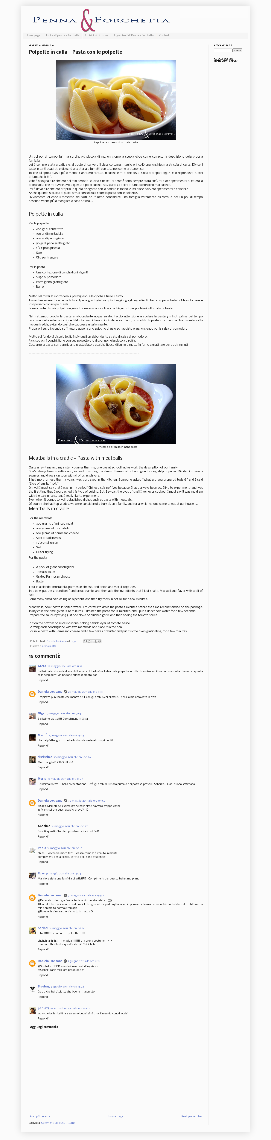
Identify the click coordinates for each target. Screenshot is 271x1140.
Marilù (42, 735)
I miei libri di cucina (96, 35)
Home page (33, 35)
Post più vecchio (192, 1116)
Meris (42, 778)
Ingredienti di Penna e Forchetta (134, 35)
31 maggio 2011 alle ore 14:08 (63, 873)
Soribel (43, 928)
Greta (42, 666)
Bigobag (44, 986)
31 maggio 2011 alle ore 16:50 (86, 895)
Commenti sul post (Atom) (58, 1122)
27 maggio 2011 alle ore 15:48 (66, 735)
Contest (164, 35)
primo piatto (49, 646)
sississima (45, 757)
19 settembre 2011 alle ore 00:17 (70, 1008)
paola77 (43, 1008)
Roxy (41, 873)
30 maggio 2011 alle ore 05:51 (65, 778)
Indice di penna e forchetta (63, 35)
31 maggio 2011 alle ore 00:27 (69, 826)
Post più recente (40, 1116)
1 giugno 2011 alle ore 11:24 (84, 961)
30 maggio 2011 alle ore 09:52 (86, 800)
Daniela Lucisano (50, 691)
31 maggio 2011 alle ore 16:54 (67, 928)
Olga (41, 713)
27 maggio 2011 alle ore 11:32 (64, 666)
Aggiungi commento (44, 1027)
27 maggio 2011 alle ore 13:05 (64, 713)
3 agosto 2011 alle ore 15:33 (67, 986)
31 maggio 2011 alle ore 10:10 (65, 848)
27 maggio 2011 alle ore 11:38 (85, 691)
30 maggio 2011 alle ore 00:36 (72, 757)
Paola (42, 848)
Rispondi (43, 680)
